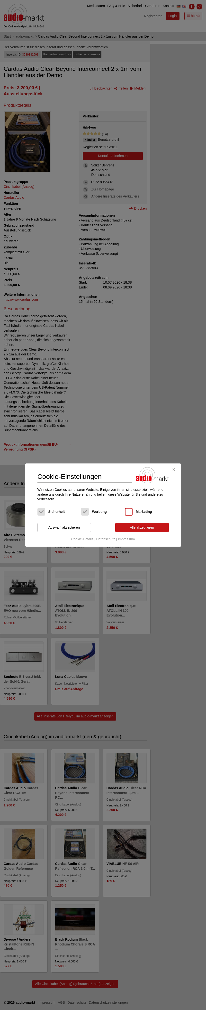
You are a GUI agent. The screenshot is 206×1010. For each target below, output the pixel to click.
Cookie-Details (82, 539)
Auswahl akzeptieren (64, 527)
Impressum (126, 539)
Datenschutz (105, 539)
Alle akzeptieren (142, 527)
